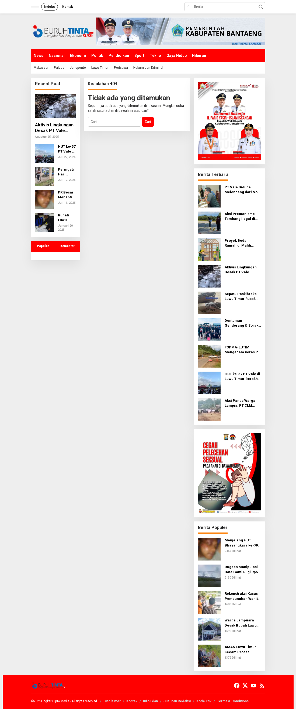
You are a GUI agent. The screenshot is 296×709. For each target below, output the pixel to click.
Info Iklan (150, 701)
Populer (43, 246)
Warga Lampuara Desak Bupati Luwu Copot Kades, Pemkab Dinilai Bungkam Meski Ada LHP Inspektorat (242, 623)
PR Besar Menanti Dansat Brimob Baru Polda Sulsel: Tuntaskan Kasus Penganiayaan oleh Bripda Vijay (67, 195)
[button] (260, 6)
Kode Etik (203, 701)
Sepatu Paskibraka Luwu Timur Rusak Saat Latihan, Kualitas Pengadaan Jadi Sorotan (242, 296)
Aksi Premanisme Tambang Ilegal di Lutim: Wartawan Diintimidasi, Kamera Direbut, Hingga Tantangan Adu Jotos (242, 216)
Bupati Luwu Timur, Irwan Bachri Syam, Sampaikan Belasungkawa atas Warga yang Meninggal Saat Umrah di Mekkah (66, 218)
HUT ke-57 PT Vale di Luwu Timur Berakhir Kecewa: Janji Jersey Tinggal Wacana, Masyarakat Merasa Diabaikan (66, 149)
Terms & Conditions (233, 701)
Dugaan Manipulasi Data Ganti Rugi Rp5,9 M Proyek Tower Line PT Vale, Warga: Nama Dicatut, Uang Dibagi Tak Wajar (243, 569)
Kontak (131, 701)
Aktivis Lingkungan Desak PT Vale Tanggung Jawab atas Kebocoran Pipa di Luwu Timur (54, 128)
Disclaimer (112, 701)
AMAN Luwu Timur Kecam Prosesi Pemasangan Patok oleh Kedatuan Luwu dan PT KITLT (242, 649)
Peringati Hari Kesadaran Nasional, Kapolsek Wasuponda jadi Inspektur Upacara (67, 172)
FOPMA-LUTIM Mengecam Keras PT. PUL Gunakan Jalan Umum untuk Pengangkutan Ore (243, 350)
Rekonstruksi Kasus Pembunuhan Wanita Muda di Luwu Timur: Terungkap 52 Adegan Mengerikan (242, 596)
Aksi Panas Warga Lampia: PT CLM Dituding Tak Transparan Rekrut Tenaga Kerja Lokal (241, 403)
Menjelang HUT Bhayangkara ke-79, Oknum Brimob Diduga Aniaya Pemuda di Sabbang (242, 543)
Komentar (67, 246)
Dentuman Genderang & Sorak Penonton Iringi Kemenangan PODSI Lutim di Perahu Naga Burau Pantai (242, 323)
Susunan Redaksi (177, 701)
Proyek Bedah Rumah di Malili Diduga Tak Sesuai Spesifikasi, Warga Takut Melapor (240, 243)
